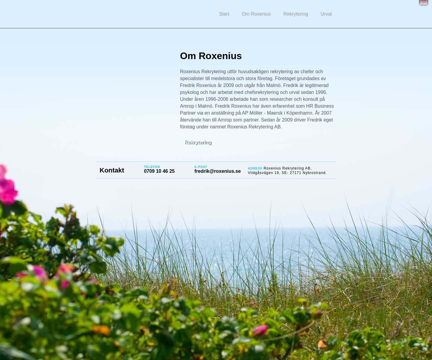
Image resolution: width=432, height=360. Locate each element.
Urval (326, 13)
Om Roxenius (256, 13)
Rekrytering (296, 13)
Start (224, 13)
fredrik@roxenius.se (217, 171)
